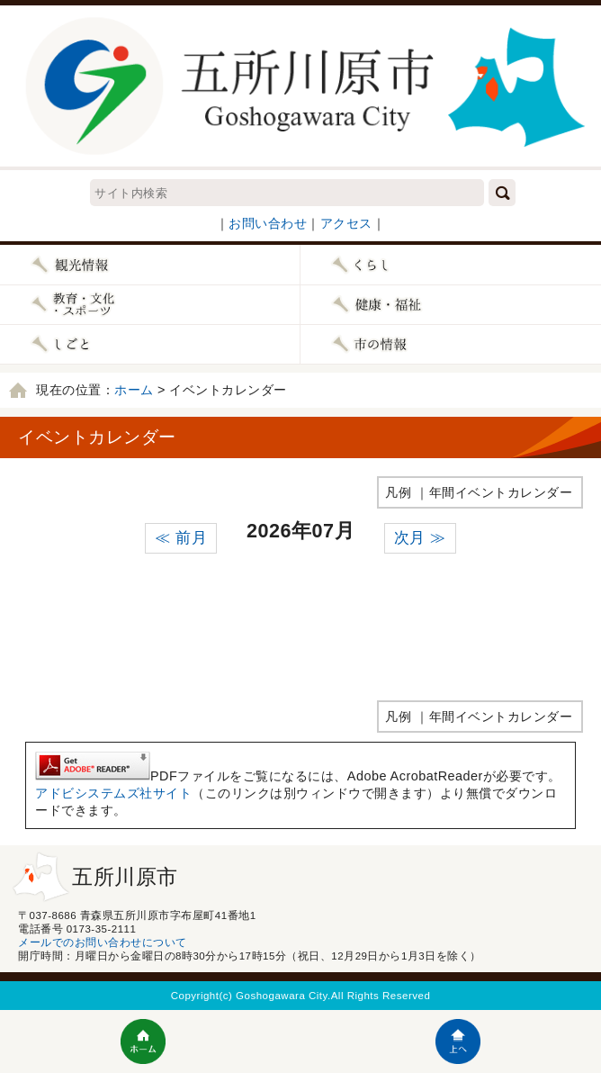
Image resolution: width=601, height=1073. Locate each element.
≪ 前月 (181, 537)
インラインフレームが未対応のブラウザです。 (300, 621)
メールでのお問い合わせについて (102, 942)
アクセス (346, 223)
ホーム (134, 390)
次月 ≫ (420, 537)
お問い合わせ (268, 223)
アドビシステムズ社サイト (113, 793)
